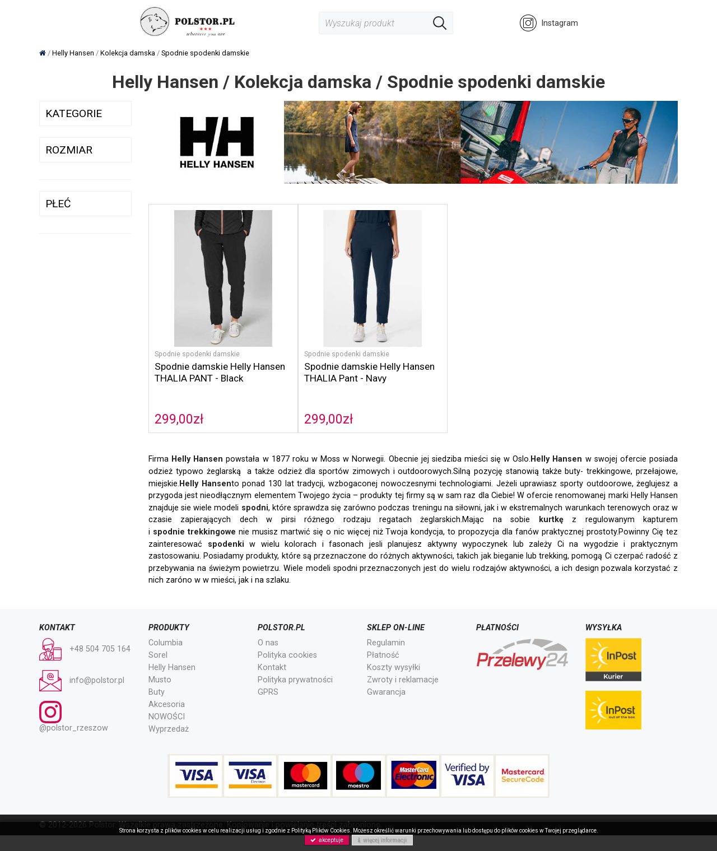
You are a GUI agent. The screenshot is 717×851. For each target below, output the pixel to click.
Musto (159, 662)
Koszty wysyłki (393, 650)
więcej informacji (382, 840)
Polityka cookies (287, 638)
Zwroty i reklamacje (403, 662)
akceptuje (326, 840)
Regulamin (386, 625)
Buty (156, 675)
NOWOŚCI (166, 699)
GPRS (268, 675)
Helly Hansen (171, 650)
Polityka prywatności (295, 662)
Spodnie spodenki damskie (199, 337)
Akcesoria (166, 687)
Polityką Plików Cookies (320, 830)
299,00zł (179, 402)
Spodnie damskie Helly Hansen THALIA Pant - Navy (346, 355)
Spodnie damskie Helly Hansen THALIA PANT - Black (204, 361)
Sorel (157, 638)
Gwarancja (386, 675)
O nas (268, 625)
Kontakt (272, 650)
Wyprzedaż (168, 712)
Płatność (383, 638)
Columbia (165, 625)
